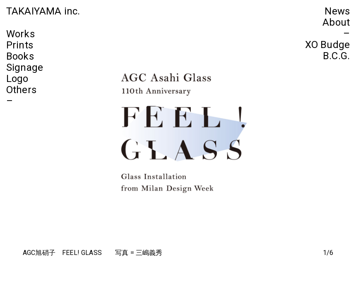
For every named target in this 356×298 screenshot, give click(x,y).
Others (21, 90)
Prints (19, 45)
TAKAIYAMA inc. (43, 11)
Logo (17, 78)
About (336, 22)
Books (20, 56)
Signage (24, 67)
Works (20, 34)
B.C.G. (336, 56)
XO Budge (327, 44)
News (337, 11)
